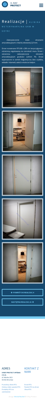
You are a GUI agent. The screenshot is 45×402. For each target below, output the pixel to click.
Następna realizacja (22, 302)
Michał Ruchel (19, 397)
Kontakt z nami (31, 370)
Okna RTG (27, 389)
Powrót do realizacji (22, 292)
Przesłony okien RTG (9, 385)
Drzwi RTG (28, 385)
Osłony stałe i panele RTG (11, 387)
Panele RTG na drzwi (31, 387)
